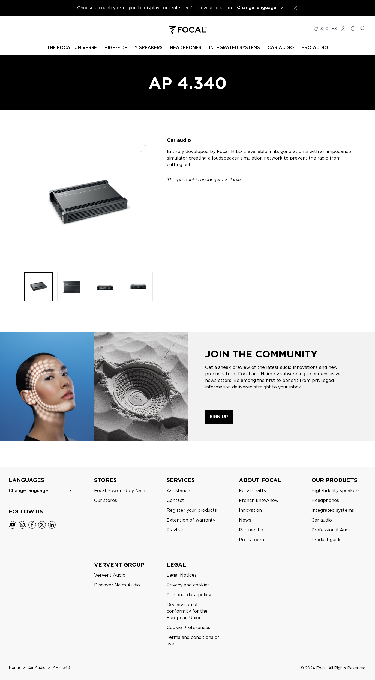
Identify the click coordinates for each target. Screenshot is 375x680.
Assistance (178, 490)
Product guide (326, 539)
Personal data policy (189, 594)
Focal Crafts (252, 490)
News (245, 520)
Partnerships (253, 529)
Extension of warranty (191, 520)
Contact (175, 500)
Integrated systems (332, 510)
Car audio (321, 520)
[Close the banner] (295, 8)
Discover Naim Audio (117, 585)
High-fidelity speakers (335, 490)
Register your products (192, 510)
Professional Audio (331, 529)
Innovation (250, 510)
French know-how (259, 500)
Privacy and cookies (188, 585)
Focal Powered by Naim (120, 490)
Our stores (105, 500)
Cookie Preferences (188, 627)
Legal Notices (182, 575)
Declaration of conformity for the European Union (187, 611)
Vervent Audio (109, 575)
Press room (251, 539)
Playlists (176, 529)
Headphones (325, 500)
